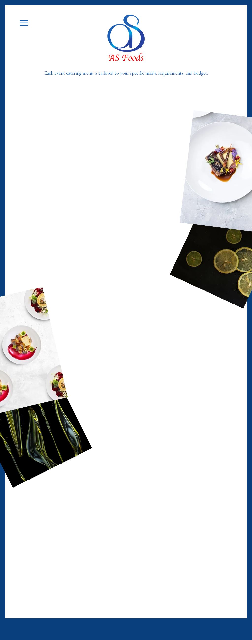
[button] (24, 23)
